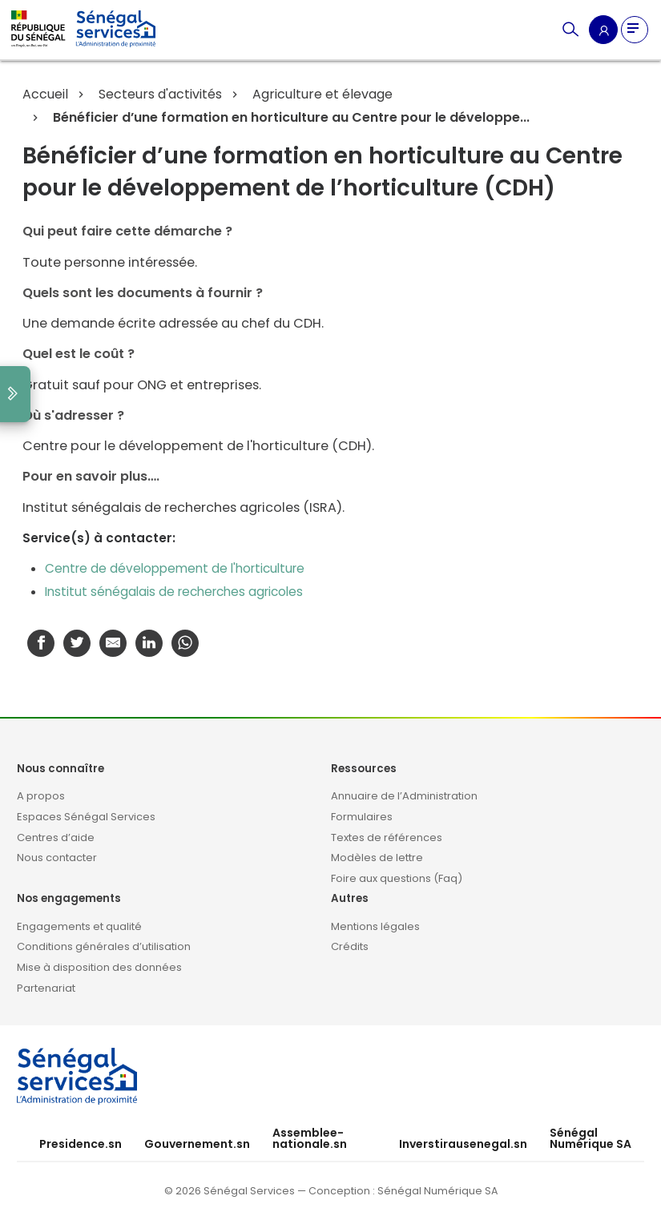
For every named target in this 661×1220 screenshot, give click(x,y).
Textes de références (386, 837)
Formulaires (362, 816)
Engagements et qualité (79, 926)
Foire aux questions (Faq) (396, 878)
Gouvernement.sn (197, 1144)
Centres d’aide (56, 837)
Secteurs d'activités (158, 94)
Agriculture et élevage (321, 94)
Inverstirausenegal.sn (463, 1144)
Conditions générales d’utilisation (104, 946)
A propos (41, 796)
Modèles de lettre (377, 857)
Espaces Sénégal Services (86, 816)
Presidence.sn (80, 1144)
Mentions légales (375, 926)
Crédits (350, 946)
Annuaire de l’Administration (404, 796)
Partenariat (46, 988)
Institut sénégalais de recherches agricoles (174, 591)
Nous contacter (57, 857)
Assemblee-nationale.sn (309, 1138)
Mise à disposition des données (99, 967)
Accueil (45, 94)
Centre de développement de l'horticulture (174, 568)
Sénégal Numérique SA (590, 1138)
